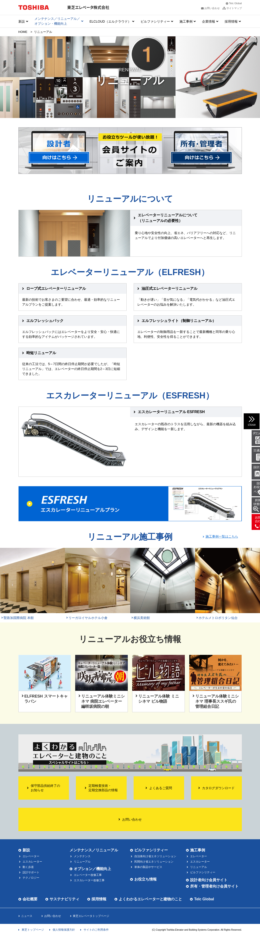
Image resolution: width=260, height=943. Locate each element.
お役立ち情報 (145, 879)
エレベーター (31, 856)
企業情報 (208, 21)
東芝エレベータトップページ (91, 916)
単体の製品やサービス (148, 867)
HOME (22, 32)
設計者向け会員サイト (208, 880)
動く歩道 (28, 867)
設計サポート (31, 872)
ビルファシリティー (155, 21)
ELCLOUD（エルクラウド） (110, 21)
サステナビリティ (64, 899)
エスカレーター (32, 861)
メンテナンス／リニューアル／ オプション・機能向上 (57, 21)
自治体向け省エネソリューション (155, 856)
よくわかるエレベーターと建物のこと (150, 899)
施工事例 (185, 21)
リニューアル (198, 867)
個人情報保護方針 (64, 929)
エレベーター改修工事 (88, 875)
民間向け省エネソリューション (153, 861)
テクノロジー (31, 877)
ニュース (26, 916)
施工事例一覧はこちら (222, 536)
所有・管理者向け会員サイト (214, 886)
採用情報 (231, 21)
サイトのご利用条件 (96, 929)
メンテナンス (82, 856)
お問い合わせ (52, 916)
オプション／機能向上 (92, 869)
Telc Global (235, 3)
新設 (21, 21)
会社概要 (30, 899)
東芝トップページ (33, 929)
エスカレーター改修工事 (89, 880)
